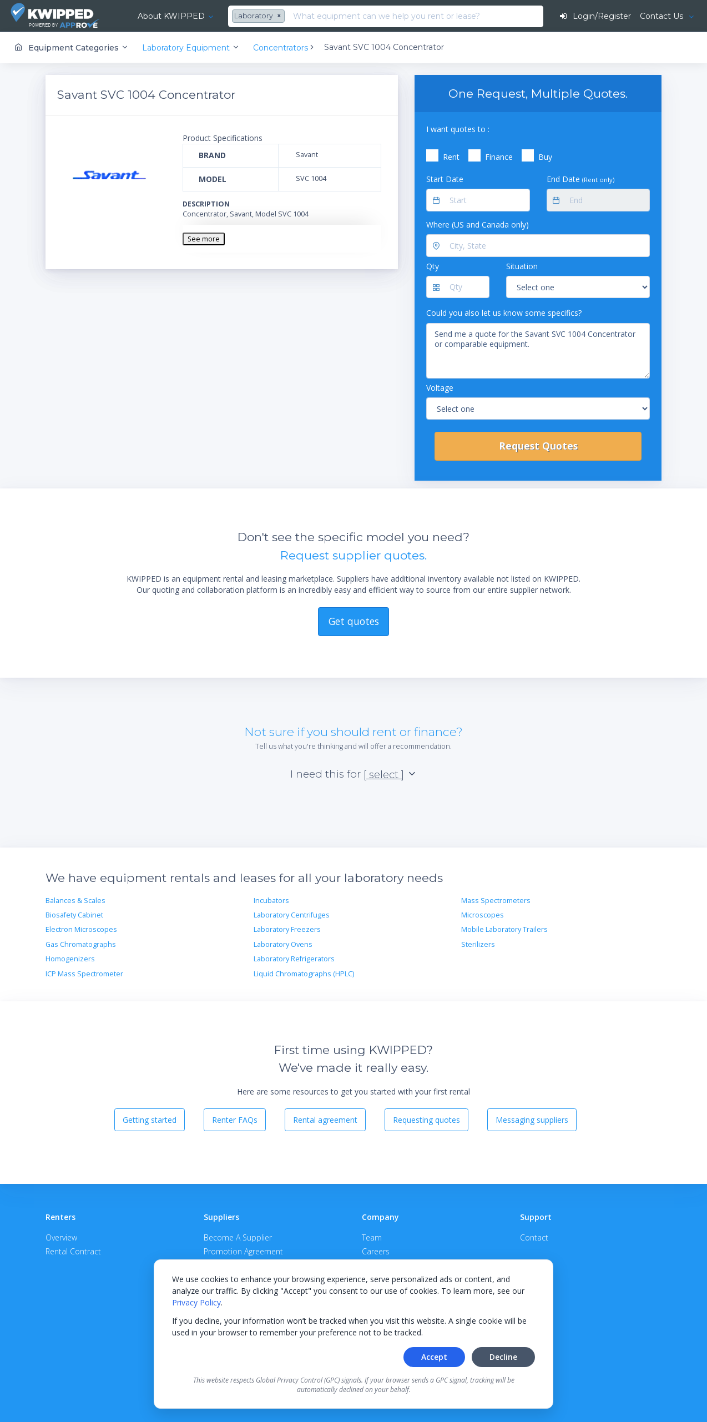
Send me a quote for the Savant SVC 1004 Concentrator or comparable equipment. (538, 351)
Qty (432, 266)
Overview (61, 1237)
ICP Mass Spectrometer (84, 974)
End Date (580, 179)
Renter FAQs (234, 1120)
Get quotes (354, 621)
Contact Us (662, 16)
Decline (503, 1357)
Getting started (149, 1120)
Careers (376, 1251)
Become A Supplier (238, 1237)
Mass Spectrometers (496, 900)
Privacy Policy (196, 1302)
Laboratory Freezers (287, 929)
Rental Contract (73, 1251)
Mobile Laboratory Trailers (504, 929)
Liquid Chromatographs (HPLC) (304, 974)
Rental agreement (325, 1120)
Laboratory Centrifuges (292, 915)
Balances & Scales (75, 900)
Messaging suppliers (532, 1120)
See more (204, 239)
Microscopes (482, 915)
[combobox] (259, 17)
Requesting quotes (426, 1120)
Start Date (444, 179)
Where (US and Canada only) (477, 224)
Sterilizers (478, 944)
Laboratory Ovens (283, 944)
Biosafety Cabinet (74, 915)
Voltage (439, 387)
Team (372, 1237)
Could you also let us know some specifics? (504, 312)
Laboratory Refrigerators (294, 959)
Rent (451, 157)
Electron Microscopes (81, 929)
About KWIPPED (171, 16)
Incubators (271, 900)
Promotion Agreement (243, 1251)
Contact (534, 1237)
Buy (545, 157)
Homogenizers (70, 959)
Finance (499, 157)
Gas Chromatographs (81, 944)
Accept (434, 1357)
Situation (522, 266)
